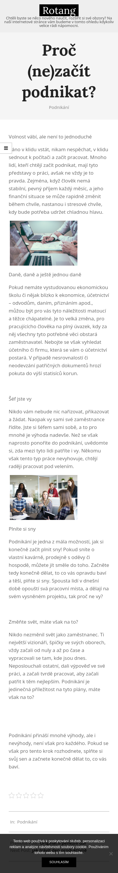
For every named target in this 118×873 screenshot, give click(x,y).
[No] (111, 853)
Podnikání (59, 107)
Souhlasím (58, 862)
